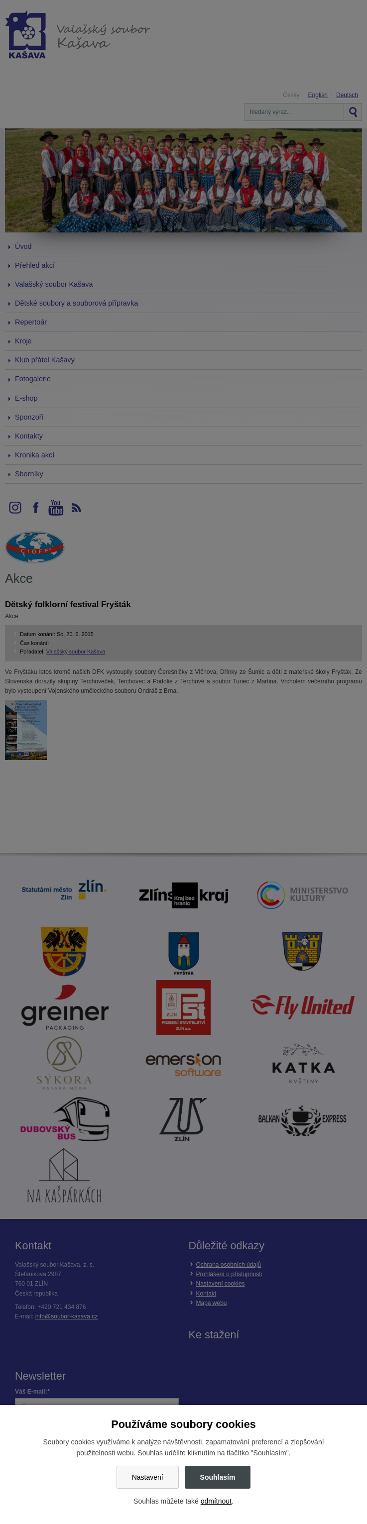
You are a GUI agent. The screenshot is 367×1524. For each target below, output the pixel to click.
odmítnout (216, 1501)
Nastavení (147, 1477)
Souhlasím (218, 1477)
